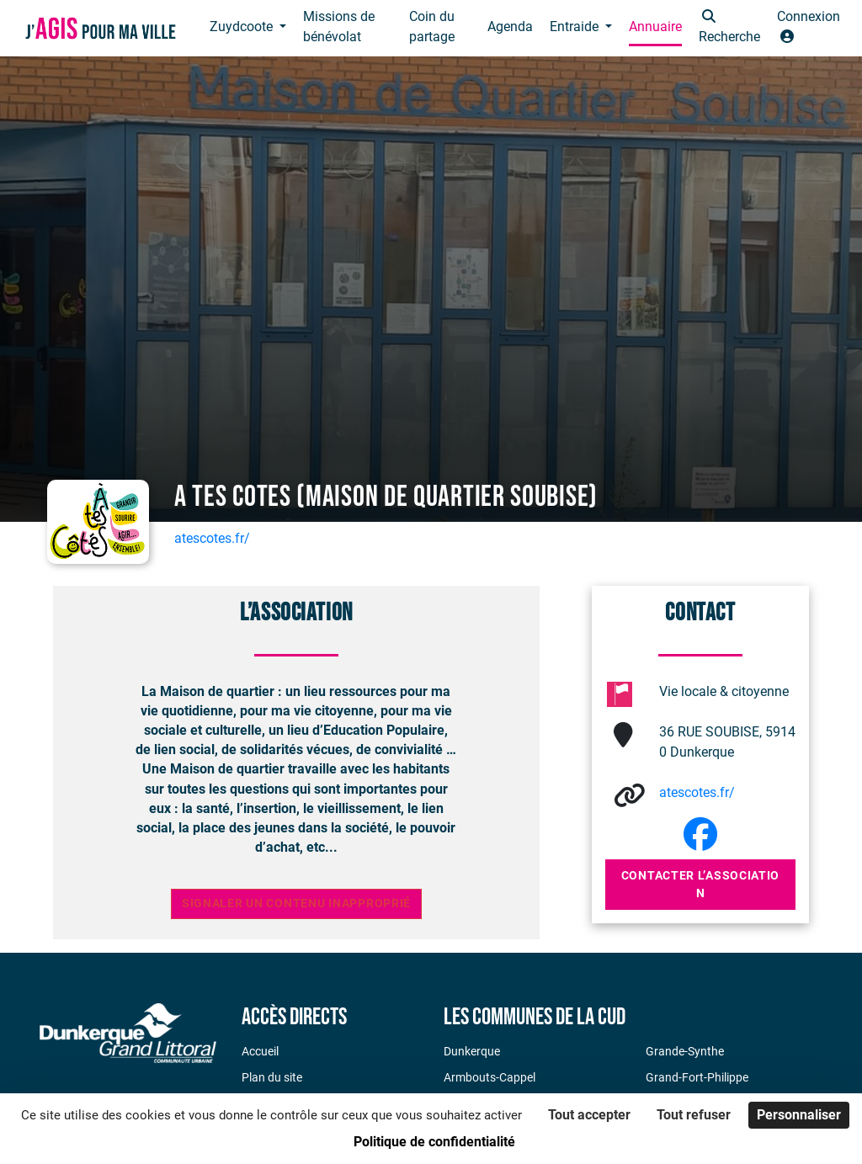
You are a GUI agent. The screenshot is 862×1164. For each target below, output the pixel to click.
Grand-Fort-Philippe (697, 1077)
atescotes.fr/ (212, 538)
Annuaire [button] (655, 27)
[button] (729, 28)
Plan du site (272, 1077)
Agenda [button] (510, 27)
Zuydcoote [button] (243, 27)
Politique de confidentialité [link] (434, 1142)
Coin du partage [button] (432, 26)
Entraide (576, 27)
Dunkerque (472, 1051)
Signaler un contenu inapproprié (296, 903)
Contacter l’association (700, 884)
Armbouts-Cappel (489, 1077)
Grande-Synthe (685, 1051)
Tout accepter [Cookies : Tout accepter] (589, 1115)
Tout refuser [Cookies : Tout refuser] (694, 1115)
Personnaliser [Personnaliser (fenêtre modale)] (799, 1115)
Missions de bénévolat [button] (339, 26)
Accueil (260, 1051)
